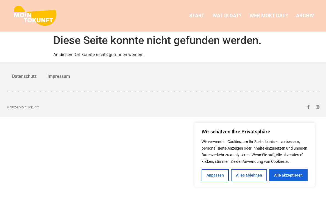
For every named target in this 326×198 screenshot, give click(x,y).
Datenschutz (24, 76)
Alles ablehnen (249, 175)
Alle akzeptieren (288, 175)
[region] (254, 155)
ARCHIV (305, 15)
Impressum (59, 76)
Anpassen (215, 175)
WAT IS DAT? (227, 15)
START (196, 15)
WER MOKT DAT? (269, 15)
